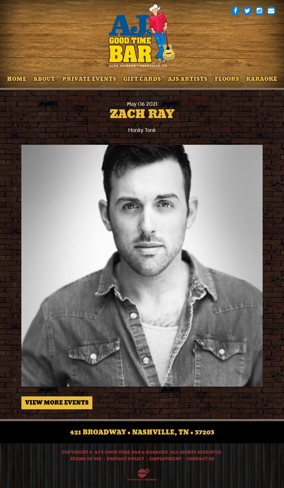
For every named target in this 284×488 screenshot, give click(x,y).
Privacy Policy (125, 459)
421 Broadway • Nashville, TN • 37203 (142, 432)
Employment (165, 459)
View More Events (57, 402)
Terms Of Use (86, 459)
